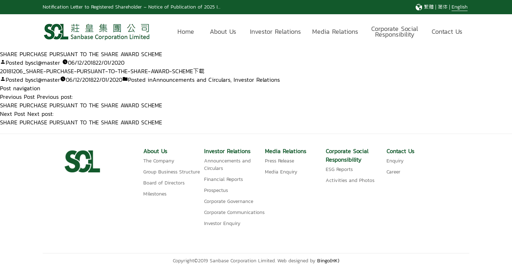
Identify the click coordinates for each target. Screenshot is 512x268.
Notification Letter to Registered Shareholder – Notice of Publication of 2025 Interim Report (145, 7)
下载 (198, 71)
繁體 (429, 7)
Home (185, 31)
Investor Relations (275, 31)
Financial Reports (223, 179)
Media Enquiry (281, 172)
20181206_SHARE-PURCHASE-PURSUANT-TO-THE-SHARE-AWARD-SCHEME (96, 71)
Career (393, 172)
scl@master (45, 62)
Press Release (279, 161)
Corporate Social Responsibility (394, 32)
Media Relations (335, 31)
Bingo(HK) (328, 260)
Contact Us (447, 31)
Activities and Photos (350, 180)
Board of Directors (164, 183)
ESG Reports (339, 169)
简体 (443, 7)
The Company (158, 161)
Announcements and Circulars (191, 79)
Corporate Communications (234, 212)
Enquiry (395, 161)
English (460, 7)
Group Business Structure (171, 172)
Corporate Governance (228, 201)
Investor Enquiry (222, 223)
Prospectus (216, 190)
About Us (223, 31)
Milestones (154, 194)
